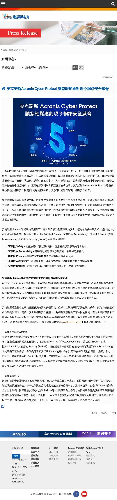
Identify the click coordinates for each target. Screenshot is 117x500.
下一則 (113, 413)
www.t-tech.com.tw (71, 322)
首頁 (5, 50)
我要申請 (53, 459)
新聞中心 (23, 50)
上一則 (95, 413)
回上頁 (104, 413)
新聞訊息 (13, 50)
